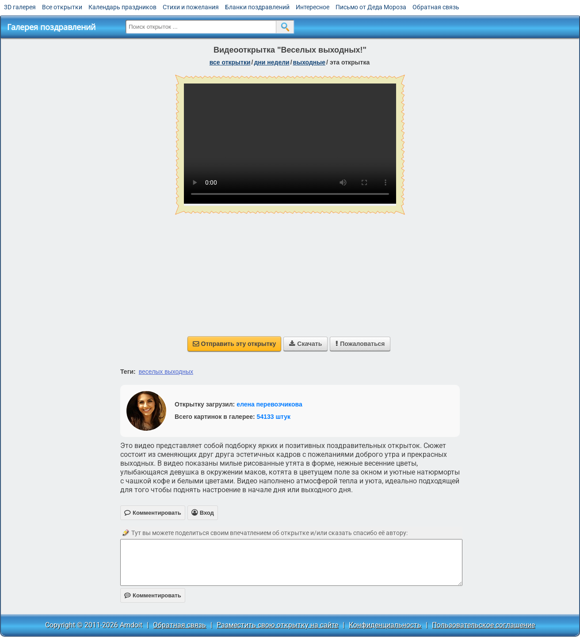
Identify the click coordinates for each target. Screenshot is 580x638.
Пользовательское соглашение (483, 625)
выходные (309, 62)
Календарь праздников (122, 7)
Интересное (312, 7)
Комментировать (152, 595)
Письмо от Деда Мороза (371, 7)
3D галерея (20, 7)
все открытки (230, 62)
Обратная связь (435, 7)
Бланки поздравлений (257, 7)
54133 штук (274, 416)
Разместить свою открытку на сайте (277, 625)
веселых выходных (166, 371)
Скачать (305, 343)
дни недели (271, 62)
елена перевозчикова (269, 404)
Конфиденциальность (385, 625)
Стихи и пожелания (191, 7)
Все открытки (62, 7)
